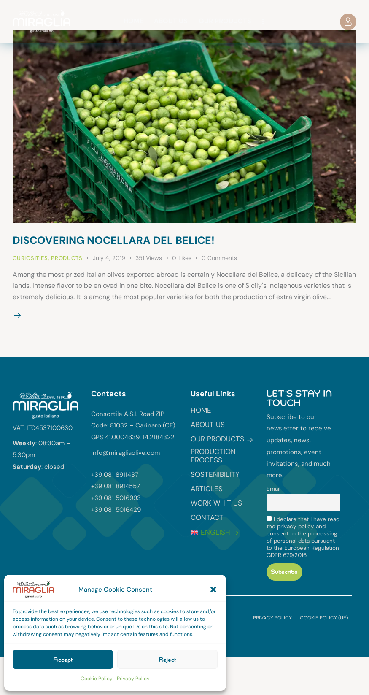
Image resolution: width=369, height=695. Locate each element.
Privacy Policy (133, 678)
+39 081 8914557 (115, 486)
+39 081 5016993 (116, 498)
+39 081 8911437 (114, 475)
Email (273, 488)
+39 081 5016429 (116, 510)
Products (66, 258)
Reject (167, 659)
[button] (213, 589)
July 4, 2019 (109, 258)
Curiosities (30, 258)
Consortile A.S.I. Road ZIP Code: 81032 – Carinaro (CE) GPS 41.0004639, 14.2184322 (133, 426)
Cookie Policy (97, 678)
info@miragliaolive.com (125, 453)
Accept (63, 659)
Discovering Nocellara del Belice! (114, 240)
